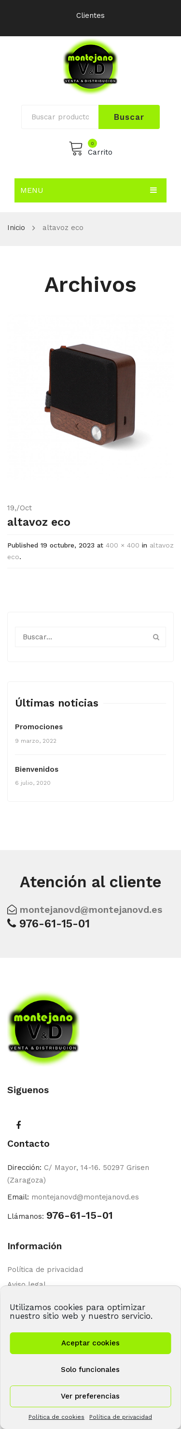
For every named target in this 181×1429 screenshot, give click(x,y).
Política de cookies (56, 1417)
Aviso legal (26, 1284)
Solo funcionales (90, 1369)
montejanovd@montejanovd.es (91, 909)
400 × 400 (122, 545)
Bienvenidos (36, 769)
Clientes (90, 15)
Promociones (39, 726)
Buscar (129, 117)
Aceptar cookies (90, 1343)
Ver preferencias (90, 1396)
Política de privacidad (120, 1417)
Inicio (16, 227)
